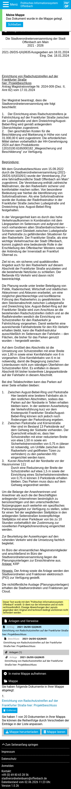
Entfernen (9, 710)
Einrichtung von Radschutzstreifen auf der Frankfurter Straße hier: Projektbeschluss (30, 703)
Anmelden (7, 766)
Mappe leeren (54, 732)
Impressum (8, 752)
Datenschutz (9, 759)
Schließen (14, 24)
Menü (14, 4)
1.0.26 (15, 785)
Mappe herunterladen (22, 732)
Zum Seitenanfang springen (20, 744)
